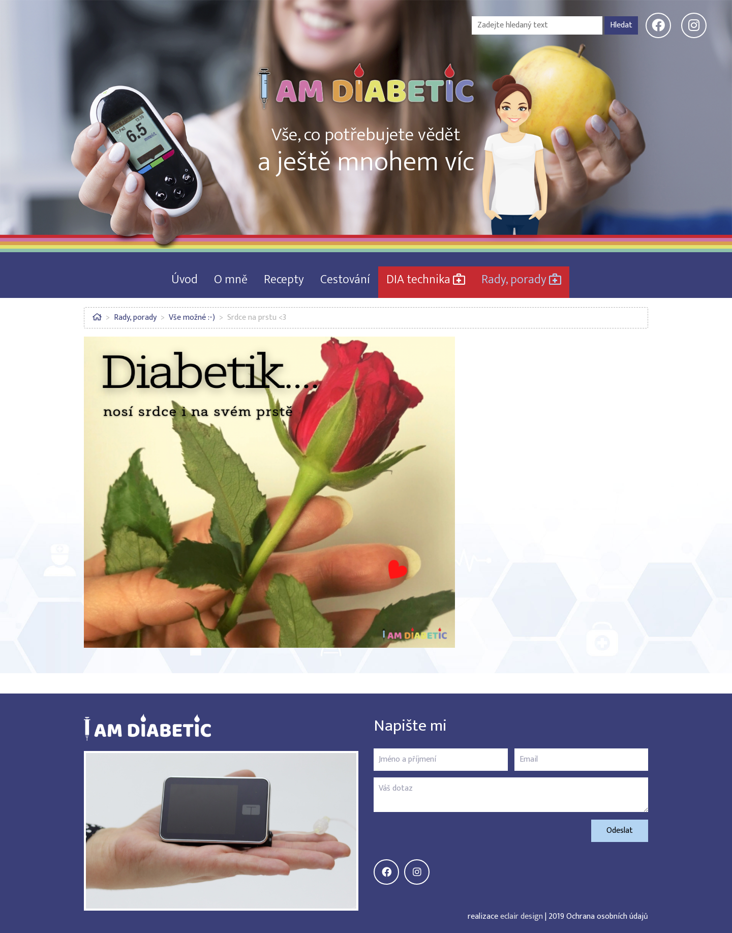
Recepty (284, 279)
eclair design (521, 916)
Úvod (184, 279)
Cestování (345, 279)
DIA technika (425, 279)
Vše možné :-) (192, 317)
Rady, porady (521, 279)
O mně (231, 279)
